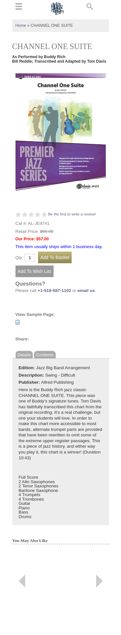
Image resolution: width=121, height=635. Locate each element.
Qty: (19, 257)
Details (24, 354)
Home (20, 25)
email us (86, 290)
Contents (45, 354)
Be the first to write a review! (72, 214)
